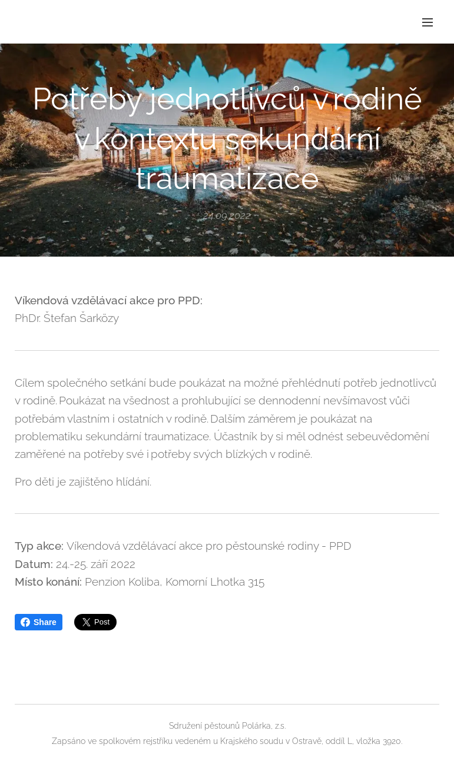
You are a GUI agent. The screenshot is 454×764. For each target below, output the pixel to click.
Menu (427, 22)
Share (39, 622)
